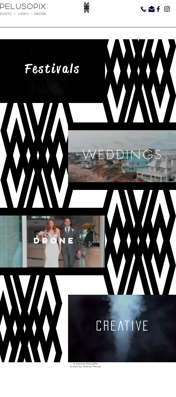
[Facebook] (158, 9)
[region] (52, 71)
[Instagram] (167, 9)
